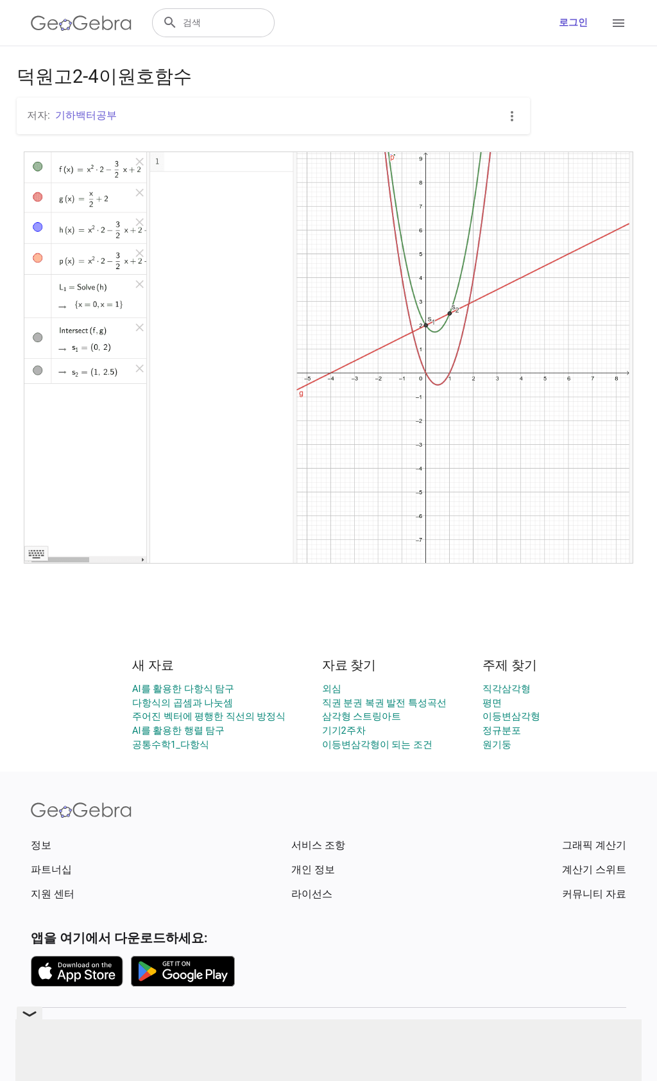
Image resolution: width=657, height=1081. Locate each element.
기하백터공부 (86, 115)
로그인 (573, 22)
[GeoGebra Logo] (81, 23)
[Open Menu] (618, 23)
